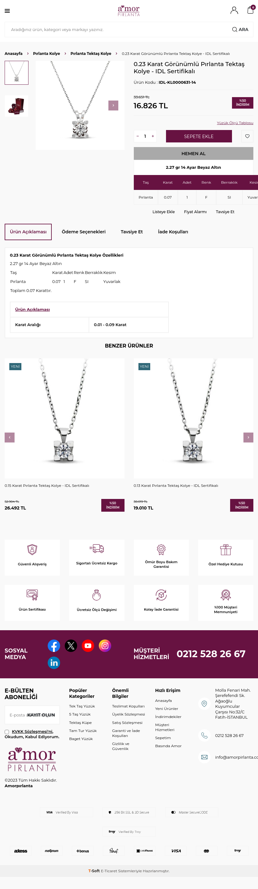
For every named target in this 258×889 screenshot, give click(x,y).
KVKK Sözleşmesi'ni (32, 731)
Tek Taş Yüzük (82, 706)
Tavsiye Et (225, 211)
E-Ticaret (109, 871)
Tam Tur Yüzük (83, 730)
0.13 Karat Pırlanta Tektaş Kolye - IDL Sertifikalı (176, 485)
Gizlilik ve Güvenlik (120, 746)
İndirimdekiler (168, 716)
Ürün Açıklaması (28, 232)
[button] (113, 105)
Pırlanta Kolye (46, 53)
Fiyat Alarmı (195, 211)
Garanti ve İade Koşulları (126, 733)
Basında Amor (168, 745)
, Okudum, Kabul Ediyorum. (32, 734)
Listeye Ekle (164, 211)
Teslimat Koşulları (128, 706)
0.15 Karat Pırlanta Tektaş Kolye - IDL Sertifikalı (47, 485)
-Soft (94, 871)
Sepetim (163, 737)
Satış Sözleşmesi (127, 722)
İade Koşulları (173, 232)
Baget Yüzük (81, 738)
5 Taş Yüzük (79, 714)
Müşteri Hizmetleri (164, 727)
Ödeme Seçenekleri (84, 232)
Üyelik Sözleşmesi (128, 714)
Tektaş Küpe (80, 722)
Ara (240, 29)
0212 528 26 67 (211, 654)
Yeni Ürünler (166, 708)
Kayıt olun (41, 715)
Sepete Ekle (198, 136)
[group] (80, 105)
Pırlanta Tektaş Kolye (91, 53)
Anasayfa (14, 53)
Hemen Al (193, 153)
